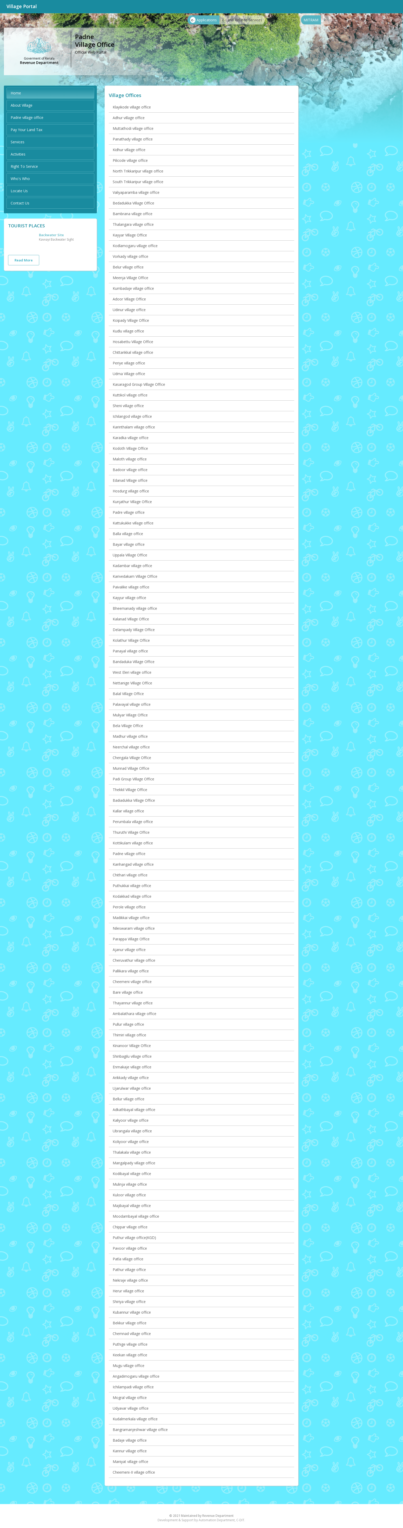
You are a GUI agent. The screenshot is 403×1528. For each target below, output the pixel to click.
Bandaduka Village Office (134, 661)
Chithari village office (130, 874)
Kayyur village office (129, 597)
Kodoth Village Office (130, 448)
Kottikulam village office (133, 842)
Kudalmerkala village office (135, 1418)
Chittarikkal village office (133, 352)
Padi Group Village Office (133, 778)
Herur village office (128, 1290)
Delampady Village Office (134, 629)
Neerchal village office (131, 746)
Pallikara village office (131, 970)
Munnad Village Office (131, 768)
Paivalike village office (131, 587)
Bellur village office (128, 1098)
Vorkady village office (130, 256)
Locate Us (19, 190)
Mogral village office (130, 1397)
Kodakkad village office (132, 896)
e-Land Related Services (242, 19)
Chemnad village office (132, 1333)
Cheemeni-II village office (134, 1472)
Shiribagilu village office (132, 1056)
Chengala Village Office (132, 757)
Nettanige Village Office (132, 682)
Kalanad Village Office (131, 619)
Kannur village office (130, 1450)
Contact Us (20, 203)
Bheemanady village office (135, 608)
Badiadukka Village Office (134, 800)
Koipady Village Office (131, 320)
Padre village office (129, 512)
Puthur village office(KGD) (134, 1237)
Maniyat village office (130, 1461)
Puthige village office (130, 1344)
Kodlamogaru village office (135, 245)
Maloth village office (130, 459)
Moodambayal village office (136, 1216)
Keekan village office (130, 1354)
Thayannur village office (133, 1002)
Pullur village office (128, 1024)
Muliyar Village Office (130, 714)
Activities (18, 154)
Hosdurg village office (131, 491)
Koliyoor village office (131, 1141)
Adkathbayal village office (134, 1109)
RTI (326, 19)
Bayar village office (129, 544)
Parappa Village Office (131, 938)
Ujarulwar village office (132, 1088)
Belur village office (128, 267)
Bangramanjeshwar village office (140, 1429)
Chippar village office (130, 1226)
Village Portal (21, 6)
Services (17, 141)
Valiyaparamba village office (136, 192)
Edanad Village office (130, 480)
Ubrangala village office (132, 1130)
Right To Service (24, 166)
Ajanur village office (129, 949)
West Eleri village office (132, 672)
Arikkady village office (131, 1077)
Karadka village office (131, 437)
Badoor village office (130, 469)
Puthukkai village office (132, 885)
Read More (24, 260)
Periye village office (129, 363)
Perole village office (129, 906)
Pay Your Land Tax (26, 129)
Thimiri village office (129, 1034)
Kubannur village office (132, 1312)
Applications (203, 20)
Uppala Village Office (130, 555)
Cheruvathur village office (134, 960)
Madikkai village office (131, 917)
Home (16, 93)
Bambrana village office (132, 213)
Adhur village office (129, 117)
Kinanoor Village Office (132, 1045)
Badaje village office (130, 1440)
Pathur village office (129, 1269)
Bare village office (128, 992)
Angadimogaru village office (136, 1376)
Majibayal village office (132, 1205)
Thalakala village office (132, 1152)
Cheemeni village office (132, 981)
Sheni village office (128, 405)
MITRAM (311, 19)
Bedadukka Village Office (133, 203)
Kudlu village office (128, 331)
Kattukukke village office (133, 523)
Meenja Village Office (130, 277)
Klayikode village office (132, 107)
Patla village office (128, 1258)
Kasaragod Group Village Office (139, 384)
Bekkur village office (129, 1322)
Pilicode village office (130, 160)
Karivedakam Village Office (135, 576)
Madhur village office (130, 736)
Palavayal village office (132, 704)
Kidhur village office (129, 149)
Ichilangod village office (132, 416)
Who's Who (20, 178)
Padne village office (27, 117)
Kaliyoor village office (131, 1120)
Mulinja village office (130, 1184)
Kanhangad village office (133, 864)
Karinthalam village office (134, 427)
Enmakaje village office (132, 1066)
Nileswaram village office (134, 928)
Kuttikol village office (130, 395)
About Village (21, 105)
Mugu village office (128, 1365)
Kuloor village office (129, 1194)
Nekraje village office (130, 1280)
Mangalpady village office (134, 1162)
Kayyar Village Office (130, 235)
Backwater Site (51, 235)
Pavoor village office (130, 1248)
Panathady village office (133, 139)
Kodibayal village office (132, 1173)
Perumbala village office (133, 821)
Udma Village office (129, 373)
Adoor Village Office (129, 299)
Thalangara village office (133, 224)
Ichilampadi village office (133, 1386)
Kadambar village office (132, 565)
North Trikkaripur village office (138, 171)
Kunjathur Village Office (132, 501)
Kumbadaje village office (133, 288)
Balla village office (128, 533)
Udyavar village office (131, 1408)
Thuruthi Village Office (131, 832)
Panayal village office (130, 651)
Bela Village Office (128, 725)
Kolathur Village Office (131, 640)
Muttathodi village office (133, 128)
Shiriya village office (129, 1301)
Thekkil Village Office (130, 789)
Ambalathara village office (134, 1013)
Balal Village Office (128, 693)
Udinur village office (129, 309)
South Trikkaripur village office (138, 181)
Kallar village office (128, 810)
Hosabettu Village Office (133, 341)
